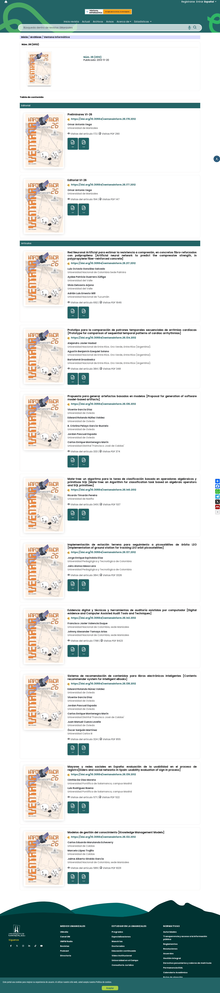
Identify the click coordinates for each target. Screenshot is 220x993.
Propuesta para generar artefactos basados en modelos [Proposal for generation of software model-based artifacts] (132, 397)
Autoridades (170, 932)
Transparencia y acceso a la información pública (185, 938)
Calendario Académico (175, 972)
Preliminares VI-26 (80, 114)
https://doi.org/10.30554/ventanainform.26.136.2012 (102, 404)
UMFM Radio (66, 941)
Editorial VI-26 (77, 180)
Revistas (64, 946)
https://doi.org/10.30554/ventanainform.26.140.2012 (102, 489)
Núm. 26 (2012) (92, 57)
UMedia (64, 932)
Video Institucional (122, 955)
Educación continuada (124, 950)
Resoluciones (170, 948)
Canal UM (65, 936)
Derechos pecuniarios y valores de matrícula (187, 963)
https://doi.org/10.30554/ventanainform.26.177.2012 (102, 184)
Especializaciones (121, 936)
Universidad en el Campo (125, 960)
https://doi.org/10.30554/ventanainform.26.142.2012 (102, 618)
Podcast (64, 950)
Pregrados (117, 932)
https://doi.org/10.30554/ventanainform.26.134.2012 (102, 337)
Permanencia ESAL (173, 967)
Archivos (36, 37)
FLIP (84, 144)
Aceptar (110, 988)
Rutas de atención (173, 977)
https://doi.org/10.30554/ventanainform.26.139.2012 (102, 774)
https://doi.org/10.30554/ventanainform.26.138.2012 (102, 683)
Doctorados (118, 946)
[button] (217, 159)
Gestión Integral (172, 958)
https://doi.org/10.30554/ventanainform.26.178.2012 (102, 119)
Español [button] (209, 1)
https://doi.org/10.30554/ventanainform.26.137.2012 (102, 552)
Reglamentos (170, 944)
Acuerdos (168, 953)
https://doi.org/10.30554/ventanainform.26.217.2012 (102, 263)
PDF (73, 144)
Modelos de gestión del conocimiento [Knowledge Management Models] (116, 832)
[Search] (104, 28)
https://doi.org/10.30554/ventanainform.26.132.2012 (102, 837)
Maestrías (117, 941)
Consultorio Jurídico (123, 965)
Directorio (65, 955)
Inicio (24, 37)
